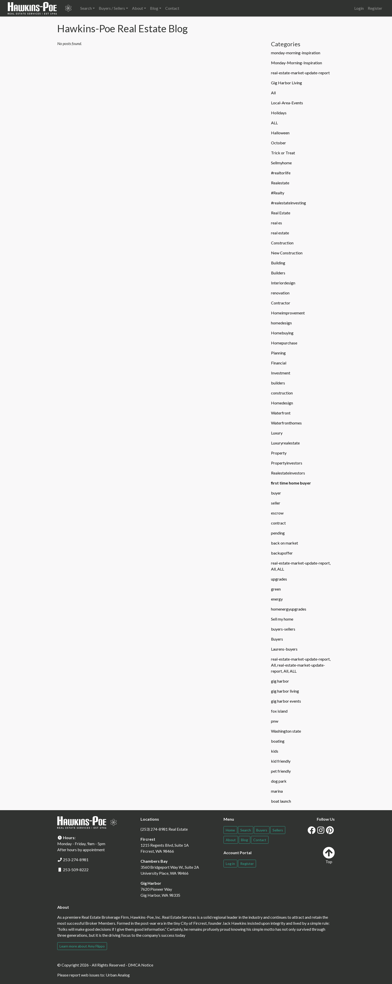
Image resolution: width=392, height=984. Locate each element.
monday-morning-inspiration (295, 52)
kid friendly (280, 761)
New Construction (286, 252)
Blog (244, 840)
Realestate (280, 182)
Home (230, 830)
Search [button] (86, 8)
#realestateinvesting (288, 202)
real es (276, 222)
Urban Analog (118, 974)
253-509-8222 (75, 869)
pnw (274, 721)
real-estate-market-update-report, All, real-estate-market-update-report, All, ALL (300, 665)
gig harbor (280, 681)
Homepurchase (284, 342)
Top (329, 855)
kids (274, 751)
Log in (230, 863)
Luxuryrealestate (285, 442)
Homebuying (282, 332)
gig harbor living (285, 691)
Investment (280, 372)
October (278, 142)
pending (278, 533)
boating (277, 741)
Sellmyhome (281, 162)
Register (375, 8)
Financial (278, 362)
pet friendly (281, 771)
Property (278, 452)
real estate (280, 232)
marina (277, 791)
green (276, 589)
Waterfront (280, 412)
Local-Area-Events (287, 102)
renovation (280, 292)
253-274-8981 (75, 859)
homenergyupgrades (288, 609)
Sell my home (282, 619)
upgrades (279, 579)
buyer (276, 492)
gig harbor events (286, 701)
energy (277, 599)
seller (275, 503)
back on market (284, 543)
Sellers (277, 830)
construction (282, 392)
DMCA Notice (140, 964)
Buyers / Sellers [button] (112, 8)
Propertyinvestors (286, 462)
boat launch (281, 801)
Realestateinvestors (288, 472)
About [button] (137, 8)
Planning (278, 352)
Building (278, 262)
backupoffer (282, 553)
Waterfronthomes (286, 422)
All (273, 92)
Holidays (278, 112)
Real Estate (280, 212)
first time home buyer (291, 482)
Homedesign (282, 402)
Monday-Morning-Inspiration (296, 62)
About (231, 840)
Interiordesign (283, 282)
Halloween (280, 132)
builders (278, 382)
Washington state (286, 731)
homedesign (281, 322)
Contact (172, 8)
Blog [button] (154, 8)
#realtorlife (280, 172)
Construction (282, 242)
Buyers (277, 639)
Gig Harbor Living (286, 82)
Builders (278, 272)
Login (359, 8)
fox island (279, 711)
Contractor (280, 302)
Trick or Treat (283, 152)
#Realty (277, 192)
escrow (277, 513)
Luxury (276, 432)
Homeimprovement (288, 312)
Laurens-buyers (284, 649)
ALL (274, 122)
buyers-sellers (283, 629)
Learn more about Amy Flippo (82, 946)
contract (278, 523)
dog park (278, 781)
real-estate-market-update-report (300, 72)
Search (245, 830)
